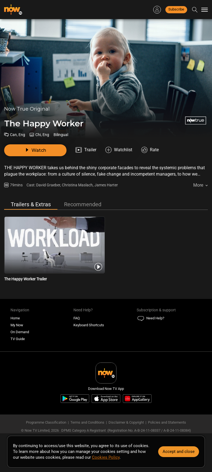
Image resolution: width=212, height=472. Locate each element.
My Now (16, 325)
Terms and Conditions (87, 422)
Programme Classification (46, 422)
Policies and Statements (167, 422)
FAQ (76, 318)
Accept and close (179, 451)
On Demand (19, 332)
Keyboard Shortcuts (88, 325)
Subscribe (176, 9)
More (198, 185)
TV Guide (17, 339)
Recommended (82, 204)
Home (15, 318)
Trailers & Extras (31, 204)
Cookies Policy (106, 457)
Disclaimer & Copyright (126, 422)
